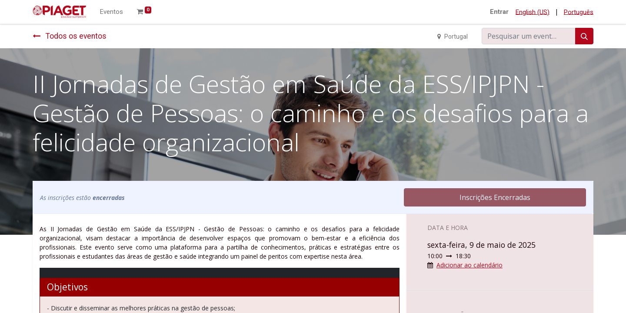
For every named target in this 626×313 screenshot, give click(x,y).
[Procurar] (584, 36)
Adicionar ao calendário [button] (469, 265)
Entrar (499, 12)
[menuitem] (112, 11)
